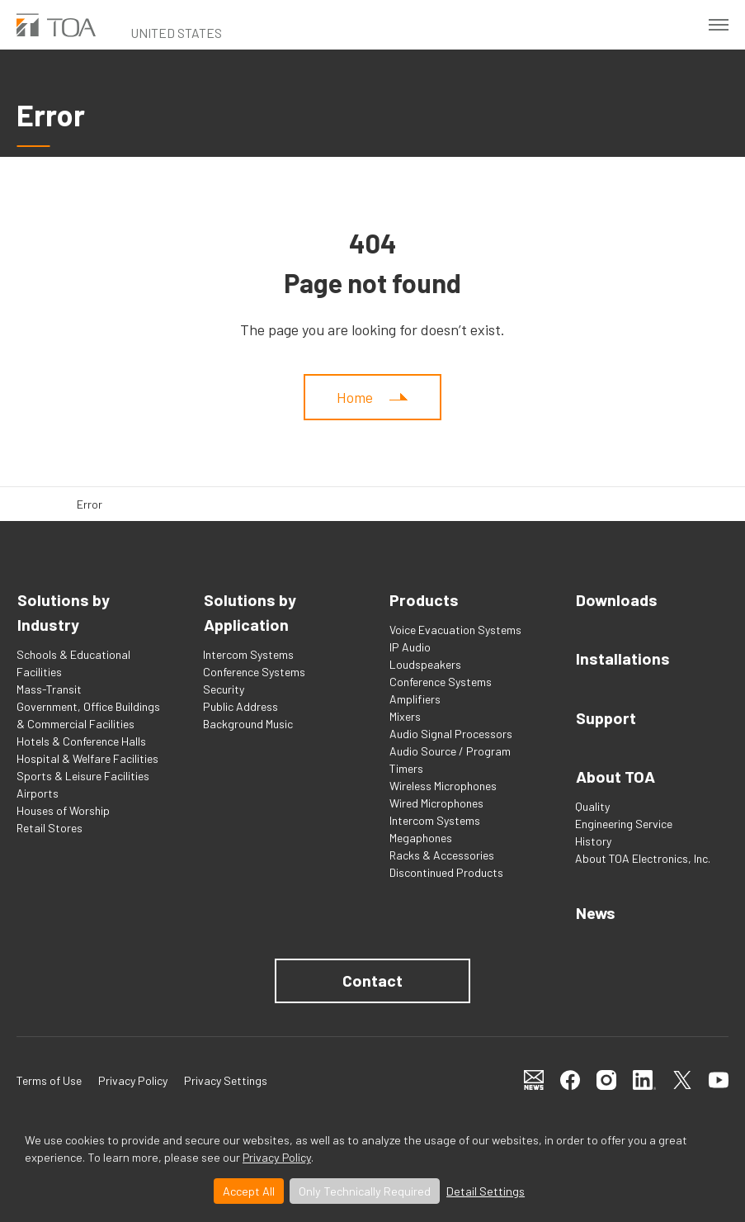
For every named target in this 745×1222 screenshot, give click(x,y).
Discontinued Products (446, 872)
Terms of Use (49, 1076)
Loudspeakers (425, 664)
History (593, 838)
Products (424, 600)
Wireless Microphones (443, 786)
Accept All (249, 1191)
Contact (372, 977)
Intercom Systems (248, 654)
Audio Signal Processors (450, 734)
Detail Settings (485, 1191)
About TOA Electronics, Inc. (642, 855)
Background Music (248, 724)
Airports (38, 793)
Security (223, 689)
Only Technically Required (365, 1191)
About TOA (615, 774)
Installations (622, 658)
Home (355, 397)
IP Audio (410, 647)
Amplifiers (415, 699)
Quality (592, 803)
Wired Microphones (436, 803)
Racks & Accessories (441, 855)
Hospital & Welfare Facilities (87, 758)
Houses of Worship (63, 810)
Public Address (240, 706)
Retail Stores (50, 828)
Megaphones (420, 838)
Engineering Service (623, 820)
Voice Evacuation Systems (455, 630)
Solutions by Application (249, 612)
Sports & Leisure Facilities (83, 776)
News (595, 909)
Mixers (405, 716)
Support (605, 716)
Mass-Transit (49, 689)
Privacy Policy (277, 1157)
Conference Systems (254, 672)
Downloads (616, 600)
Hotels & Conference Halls (81, 741)
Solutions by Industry (63, 612)
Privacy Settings (225, 1076)
